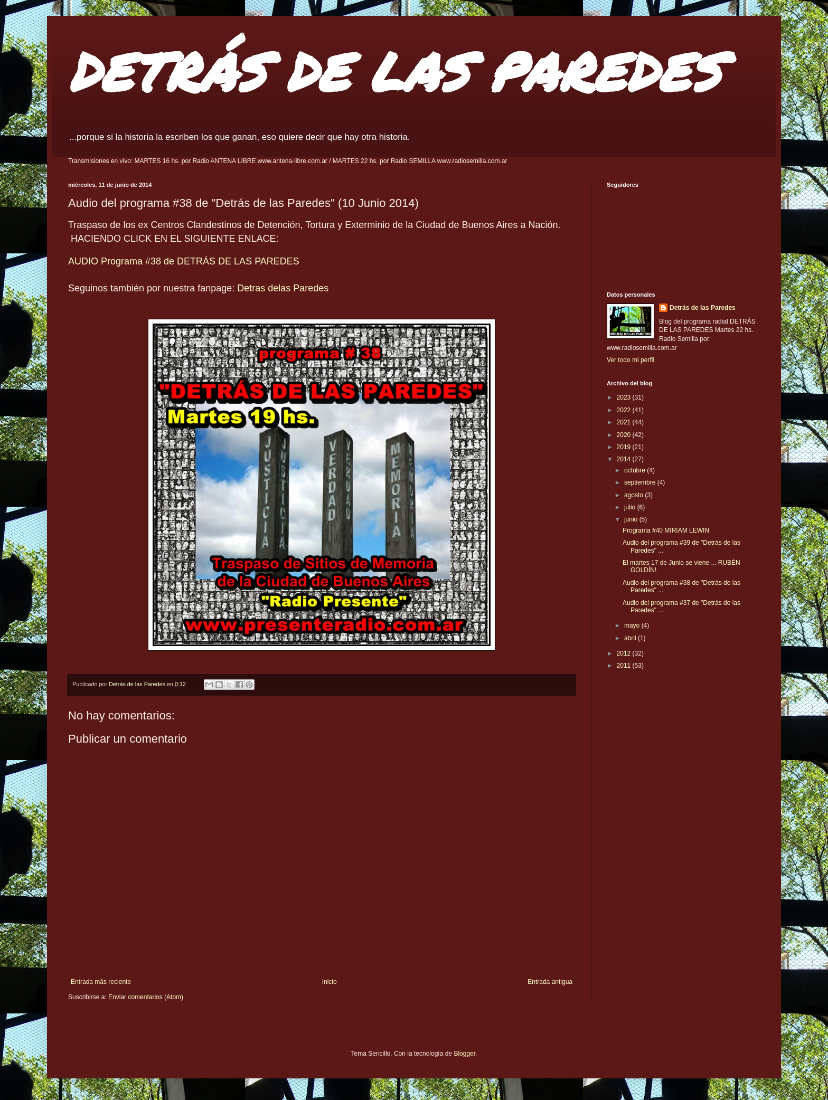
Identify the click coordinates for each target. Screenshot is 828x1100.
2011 (625, 665)
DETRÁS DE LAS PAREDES (394, 71)
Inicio (329, 981)
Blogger (464, 1053)
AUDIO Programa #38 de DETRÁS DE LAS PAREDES (183, 261)
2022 (625, 410)
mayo (633, 625)
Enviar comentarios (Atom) (145, 997)
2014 (625, 459)
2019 (625, 447)
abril (631, 638)
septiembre (640, 482)
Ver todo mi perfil (630, 360)
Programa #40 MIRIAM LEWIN (666, 530)
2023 (625, 397)
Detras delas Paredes (282, 288)
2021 (625, 422)
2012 (625, 653)
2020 (625, 435)
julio (630, 507)
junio (631, 519)
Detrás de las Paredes (703, 307)
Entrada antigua (550, 981)
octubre (635, 470)
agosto (634, 495)
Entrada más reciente (101, 981)
